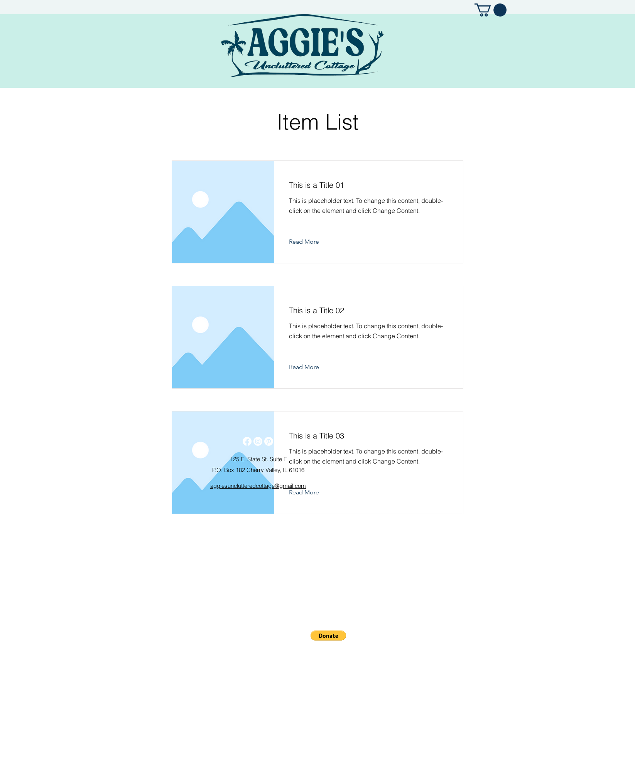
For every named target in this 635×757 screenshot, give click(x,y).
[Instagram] (257, 441)
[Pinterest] (268, 441)
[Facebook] (247, 441)
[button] (491, 10)
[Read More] (310, 242)
